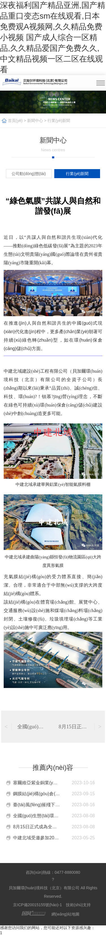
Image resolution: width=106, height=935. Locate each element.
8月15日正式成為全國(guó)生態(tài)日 (36, 826)
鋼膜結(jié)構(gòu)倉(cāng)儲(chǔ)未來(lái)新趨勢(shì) (36, 793)
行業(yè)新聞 (58, 120)
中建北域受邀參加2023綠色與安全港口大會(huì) (36, 837)
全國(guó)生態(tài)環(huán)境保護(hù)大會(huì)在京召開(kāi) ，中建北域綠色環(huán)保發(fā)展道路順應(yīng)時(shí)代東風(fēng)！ (36, 815)
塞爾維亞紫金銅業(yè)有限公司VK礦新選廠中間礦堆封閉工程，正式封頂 (36, 782)
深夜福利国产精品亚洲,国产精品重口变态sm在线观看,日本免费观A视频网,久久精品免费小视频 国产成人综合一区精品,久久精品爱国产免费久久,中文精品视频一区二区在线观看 (52, 37)
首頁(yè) (15, 120)
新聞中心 (35, 120)
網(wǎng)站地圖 (65, 914)
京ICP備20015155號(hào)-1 (37, 905)
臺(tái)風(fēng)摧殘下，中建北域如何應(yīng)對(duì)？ (36, 804)
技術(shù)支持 (79, 905)
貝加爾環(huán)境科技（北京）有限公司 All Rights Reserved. (53, 892)
